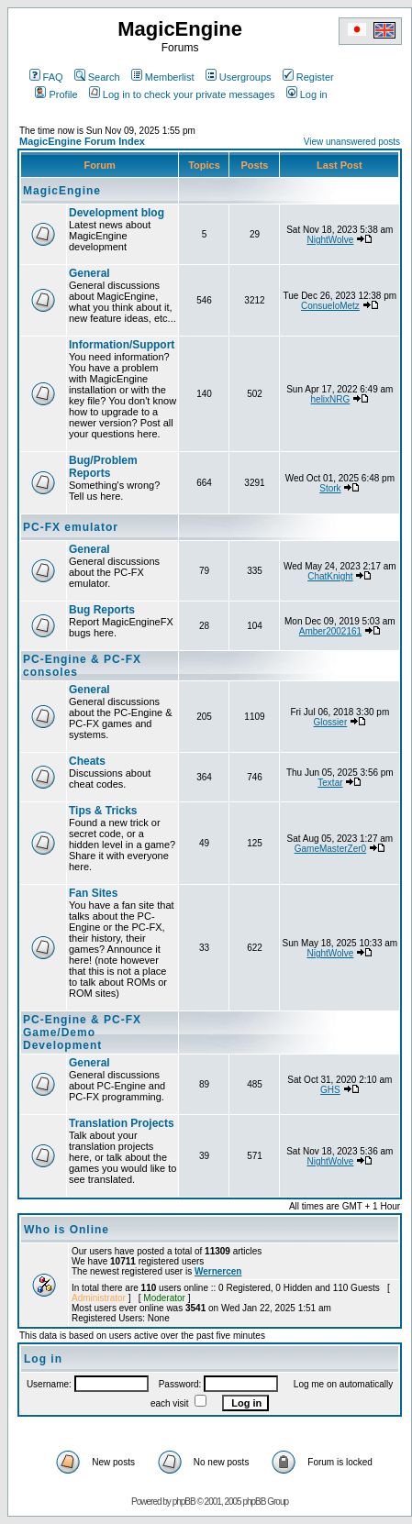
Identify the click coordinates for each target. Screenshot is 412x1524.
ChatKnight (329, 576)
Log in (307, 94)
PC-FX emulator (70, 527)
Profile (56, 94)
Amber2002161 (330, 631)
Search (97, 77)
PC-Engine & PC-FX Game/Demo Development (82, 1032)
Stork (329, 488)
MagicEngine (62, 190)
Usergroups (239, 77)
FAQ (46, 77)
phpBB (184, 1501)
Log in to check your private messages (182, 94)
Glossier (331, 722)
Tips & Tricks (103, 810)
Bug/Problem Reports (103, 467)
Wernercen (218, 1271)
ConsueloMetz (330, 306)
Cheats (87, 761)
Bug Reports (102, 609)
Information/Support (121, 344)
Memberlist (163, 77)
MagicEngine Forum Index (82, 141)
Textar (329, 783)
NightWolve (329, 240)
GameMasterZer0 (330, 849)
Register (308, 77)
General (89, 273)
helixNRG (331, 399)
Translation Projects (121, 1123)
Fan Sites (93, 893)
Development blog (116, 212)
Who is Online (66, 1229)
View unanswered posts (352, 142)
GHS (330, 1090)
